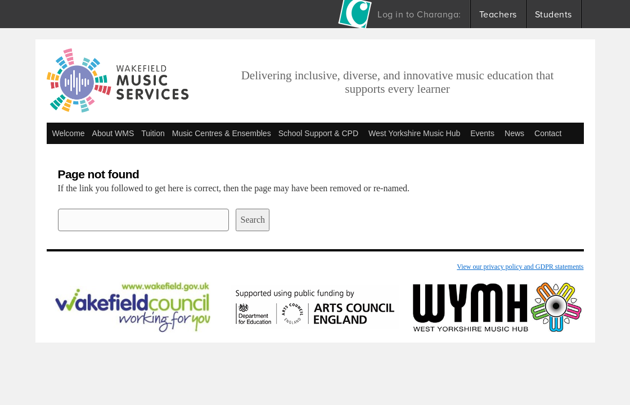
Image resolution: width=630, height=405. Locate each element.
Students (553, 14)
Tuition (153, 133)
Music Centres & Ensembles (221, 133)
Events (482, 133)
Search (252, 219)
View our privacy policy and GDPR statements (520, 267)
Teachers (498, 14)
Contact (547, 133)
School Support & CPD (318, 133)
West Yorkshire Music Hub (414, 133)
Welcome (68, 133)
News (514, 133)
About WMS (113, 133)
